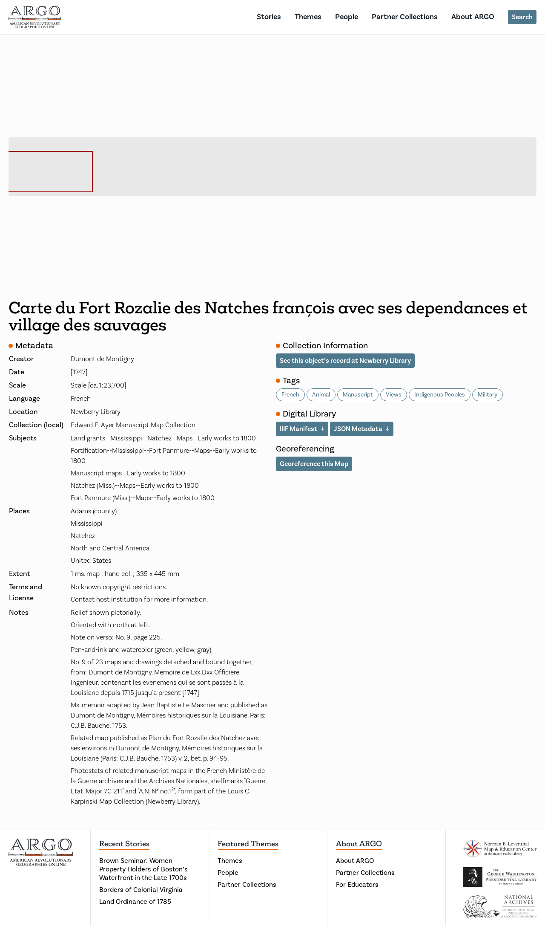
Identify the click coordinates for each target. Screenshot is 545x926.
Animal (321, 395)
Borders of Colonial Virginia (141, 889)
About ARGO (472, 17)
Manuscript (358, 395)
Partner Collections (405, 17)
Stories (269, 17)
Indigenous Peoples (439, 395)
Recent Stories (124, 843)
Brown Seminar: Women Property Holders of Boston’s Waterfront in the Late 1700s (143, 869)
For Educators (357, 884)
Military (487, 395)
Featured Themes (248, 843)
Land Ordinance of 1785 (135, 901)
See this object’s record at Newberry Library (345, 360)
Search (522, 17)
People (346, 17)
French (290, 395)
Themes (308, 17)
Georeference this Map (314, 464)
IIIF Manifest (298, 429)
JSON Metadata (358, 429)
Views (394, 395)
